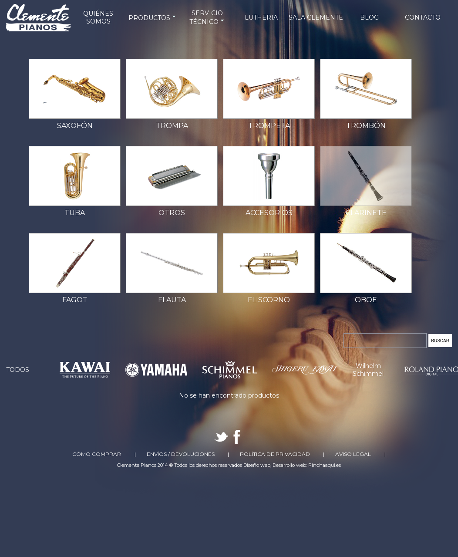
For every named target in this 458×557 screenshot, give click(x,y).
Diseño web (256, 465)
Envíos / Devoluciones (181, 454)
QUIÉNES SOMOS (98, 17)
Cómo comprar (96, 454)
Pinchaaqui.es (324, 465)
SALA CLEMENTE (316, 17)
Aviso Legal (353, 454)
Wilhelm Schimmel (368, 370)
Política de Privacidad (275, 454)
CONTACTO (423, 17)
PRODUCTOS (152, 18)
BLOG (369, 17)
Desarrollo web (289, 465)
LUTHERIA (261, 17)
